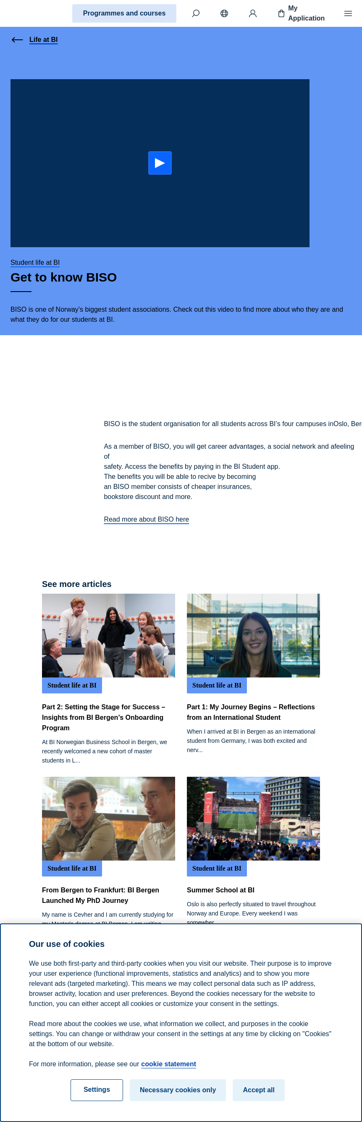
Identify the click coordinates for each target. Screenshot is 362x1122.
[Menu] (348, 13)
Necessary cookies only (178, 1090)
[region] (181, 1022)
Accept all (259, 1090)
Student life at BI (35, 262)
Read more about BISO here (146, 519)
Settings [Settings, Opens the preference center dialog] (97, 1089)
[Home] (36, 13)
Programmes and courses (124, 13)
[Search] (195, 13)
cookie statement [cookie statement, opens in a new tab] (168, 1064)
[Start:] (160, 163)
